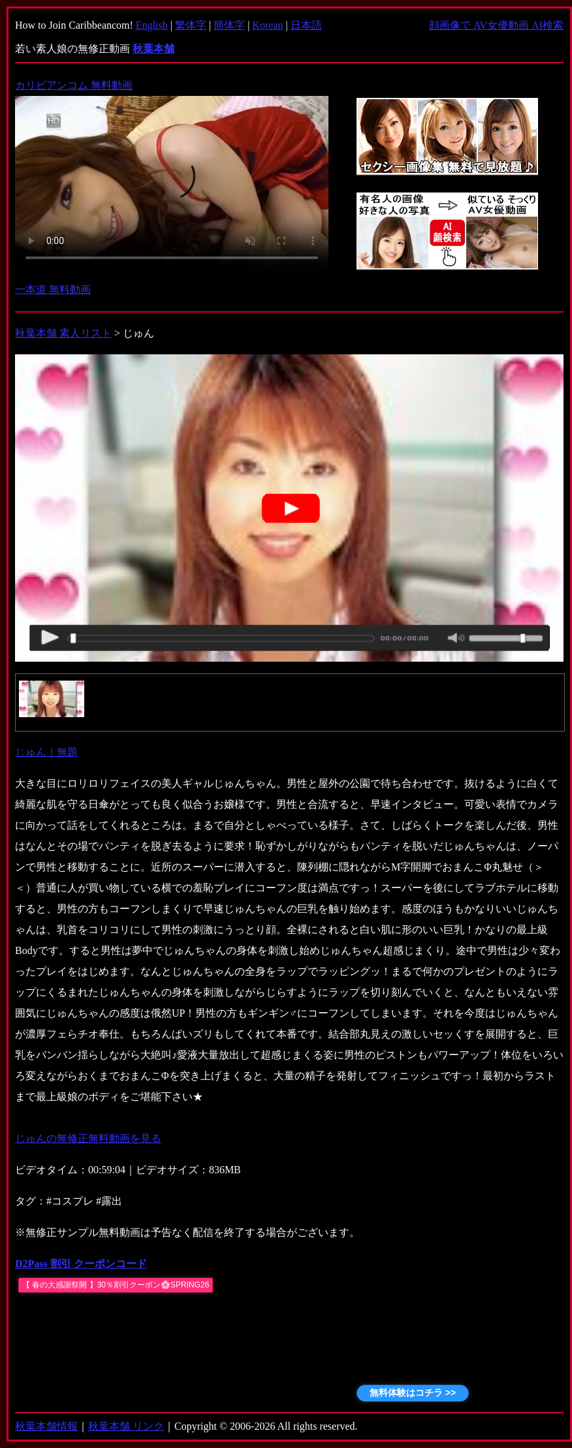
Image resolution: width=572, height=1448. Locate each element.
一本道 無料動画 (53, 289)
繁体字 (190, 25)
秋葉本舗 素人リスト (63, 333)
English (152, 25)
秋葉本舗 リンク (126, 1426)
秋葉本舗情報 (46, 1426)
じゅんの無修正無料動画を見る (88, 1138)
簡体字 (229, 25)
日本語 (306, 25)
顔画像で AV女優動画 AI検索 (496, 25)
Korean (267, 25)
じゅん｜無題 (46, 752)
